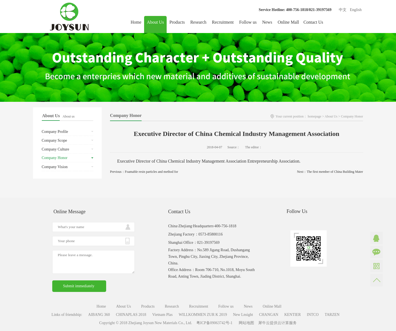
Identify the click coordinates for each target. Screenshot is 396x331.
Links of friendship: (66, 315)
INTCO (313, 315)
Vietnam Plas (162, 315)
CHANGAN (268, 315)
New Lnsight (243, 315)
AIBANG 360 (99, 315)
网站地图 (245, 323)
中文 (342, 10)
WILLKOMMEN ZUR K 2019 (203, 315)
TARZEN (332, 315)
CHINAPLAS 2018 (131, 315)
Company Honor (352, 116)
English (356, 10)
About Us (331, 116)
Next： (330, 172)
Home (136, 22)
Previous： (144, 172)
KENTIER (292, 315)
